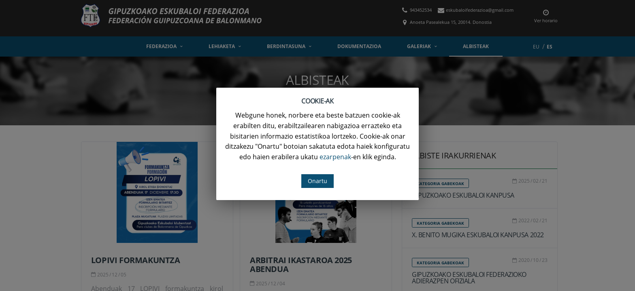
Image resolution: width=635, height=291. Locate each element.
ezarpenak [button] (335, 156)
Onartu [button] (317, 181)
